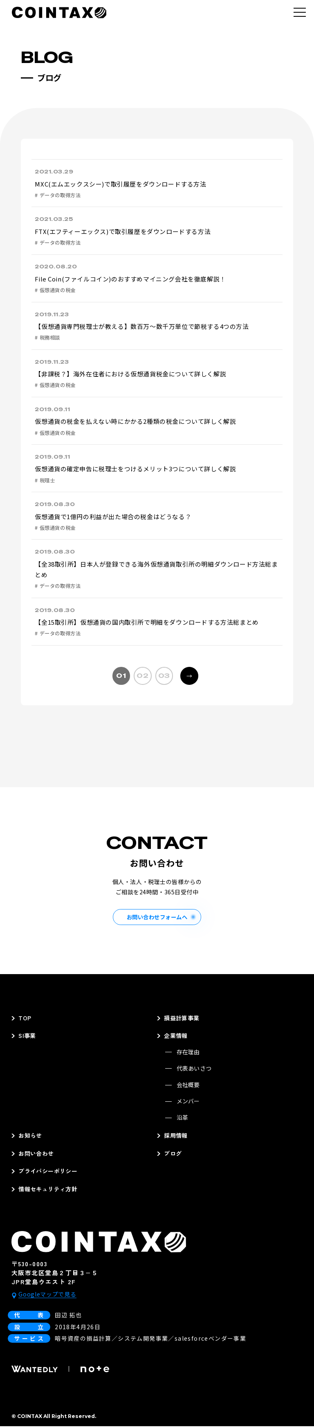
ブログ (173, 1154)
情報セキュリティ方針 (47, 1189)
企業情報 (176, 1036)
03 (164, 675)
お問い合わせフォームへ (157, 917)
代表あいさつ (194, 1069)
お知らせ (30, 1136)
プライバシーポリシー (47, 1172)
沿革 (182, 1118)
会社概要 (188, 1085)
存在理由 (188, 1052)
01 (121, 675)
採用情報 (176, 1136)
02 (142, 675)
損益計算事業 (182, 1018)
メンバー (188, 1101)
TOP (24, 1018)
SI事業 (27, 1036)
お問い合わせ (36, 1154)
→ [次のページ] (186, 673)
